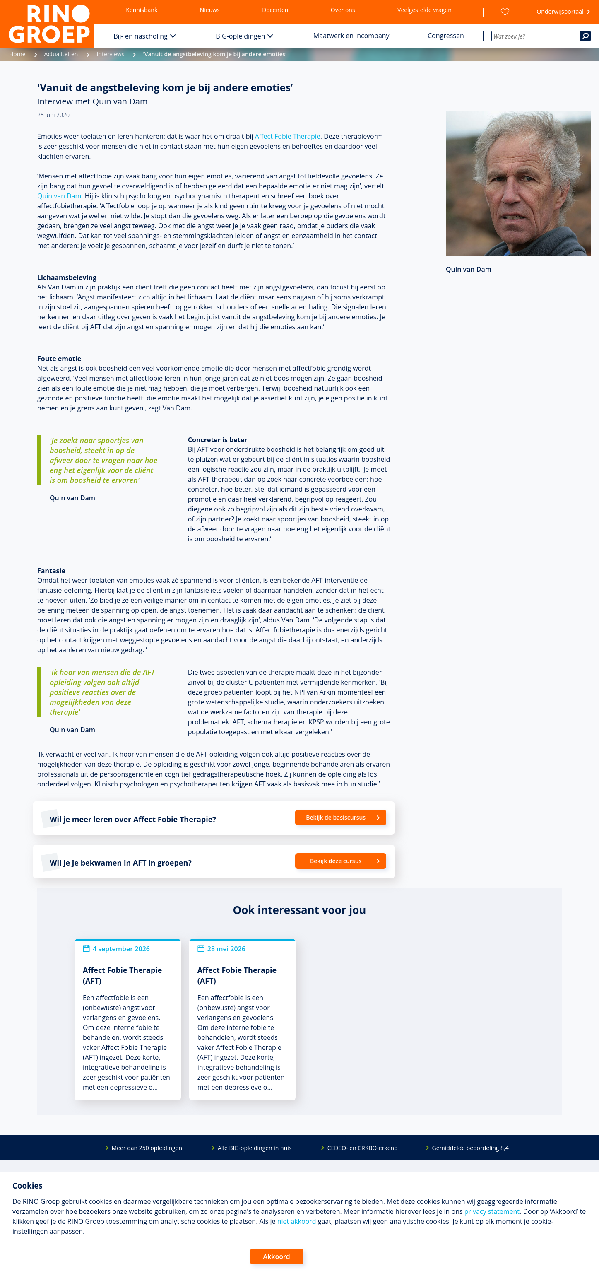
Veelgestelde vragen (424, 10)
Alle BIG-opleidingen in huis (254, 1148)
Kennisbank (141, 10)
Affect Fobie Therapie (287, 136)
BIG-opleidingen (240, 36)
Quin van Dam (59, 195)
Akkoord (276, 1256)
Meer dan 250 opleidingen (147, 1148)
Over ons (343, 10)
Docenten (275, 10)
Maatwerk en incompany (351, 35)
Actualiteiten (61, 54)
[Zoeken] (585, 36)
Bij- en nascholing (140, 36)
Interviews (110, 54)
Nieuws (210, 10)
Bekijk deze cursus (335, 861)
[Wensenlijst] (505, 12)
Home (17, 54)
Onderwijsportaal (559, 11)
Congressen (446, 35)
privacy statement (492, 1211)
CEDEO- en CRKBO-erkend (362, 1148)
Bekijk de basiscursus (336, 817)
